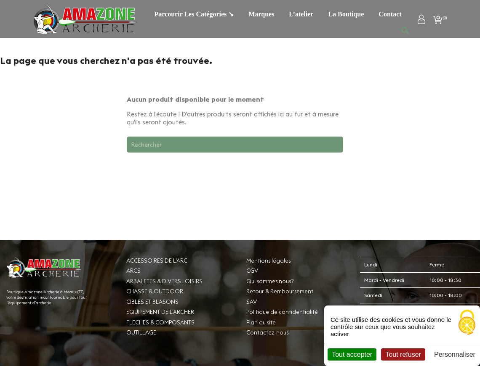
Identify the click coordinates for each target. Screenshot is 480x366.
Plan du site (261, 322)
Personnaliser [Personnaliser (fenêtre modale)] (454, 354)
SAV (251, 301)
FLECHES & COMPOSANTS (160, 322)
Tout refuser (403, 354)
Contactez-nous (267, 332)
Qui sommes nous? (269, 281)
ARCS (133, 270)
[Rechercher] (235, 145)
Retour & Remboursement (279, 291)
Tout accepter (352, 354)
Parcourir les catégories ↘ (194, 14)
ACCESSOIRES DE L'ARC (156, 260)
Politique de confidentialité (282, 311)
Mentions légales (268, 260)
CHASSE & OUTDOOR (154, 291)
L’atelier (301, 14)
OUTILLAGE (141, 332)
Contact (390, 14)
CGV (252, 270)
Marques (261, 14)
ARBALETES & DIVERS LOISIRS (164, 281)
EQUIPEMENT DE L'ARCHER (160, 311)
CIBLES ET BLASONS (152, 301)
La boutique (346, 14)
